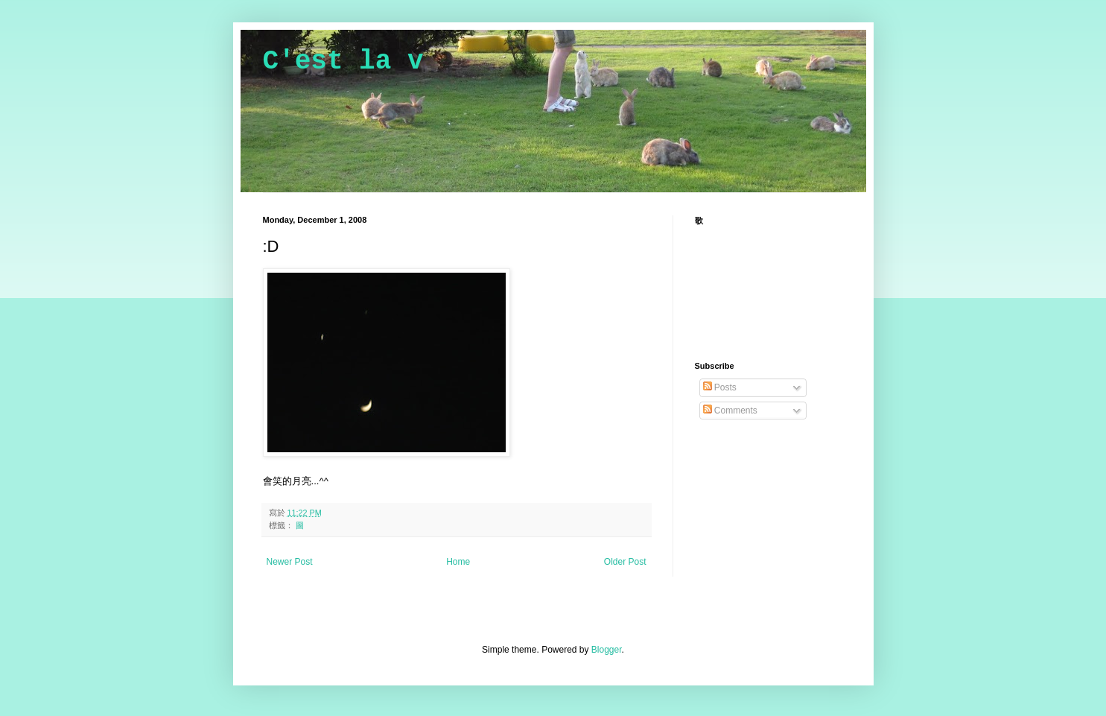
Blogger (606, 649)
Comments (730, 410)
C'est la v (343, 61)
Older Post (625, 562)
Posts (720, 387)
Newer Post (290, 562)
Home (458, 562)
